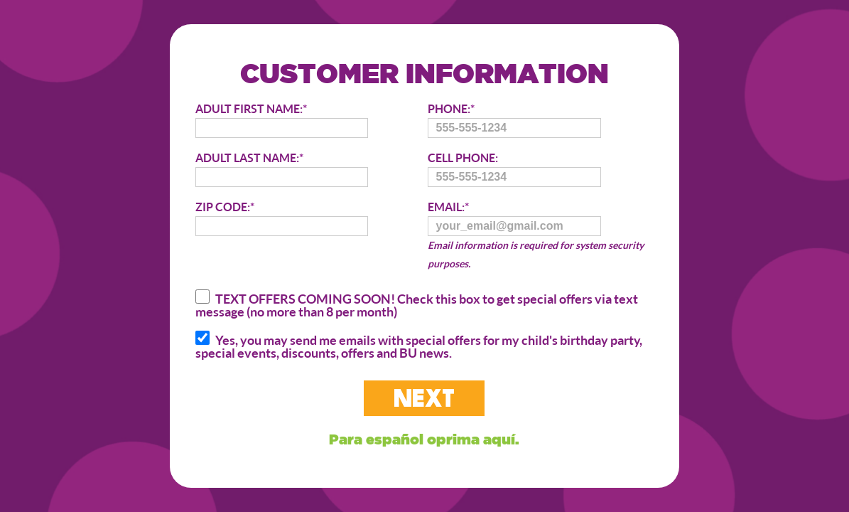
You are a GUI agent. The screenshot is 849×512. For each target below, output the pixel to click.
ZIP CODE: (281, 218)
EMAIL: (544, 236)
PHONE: (514, 120)
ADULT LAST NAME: (281, 169)
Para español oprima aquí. (424, 439)
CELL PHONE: (514, 169)
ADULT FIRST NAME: (281, 120)
